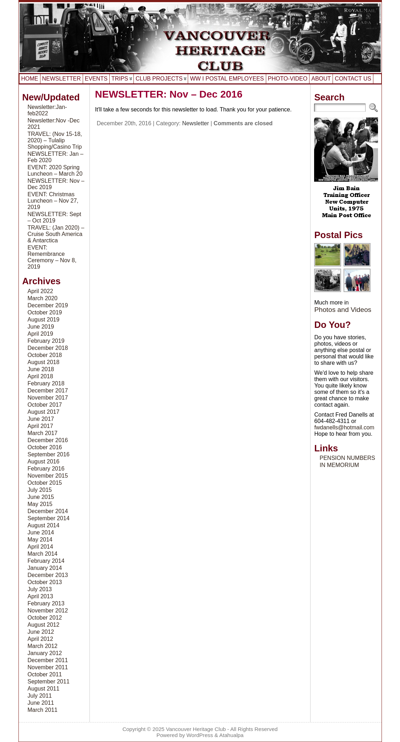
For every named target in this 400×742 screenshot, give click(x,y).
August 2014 (44, 525)
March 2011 (43, 710)
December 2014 (48, 511)
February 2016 (46, 469)
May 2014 (40, 540)
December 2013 (48, 575)
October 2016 (45, 447)
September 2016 (49, 454)
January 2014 (45, 568)
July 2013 (40, 589)
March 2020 (43, 298)
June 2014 (41, 532)
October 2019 (45, 312)
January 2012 (45, 653)
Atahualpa (231, 735)
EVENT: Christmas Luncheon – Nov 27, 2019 (53, 200)
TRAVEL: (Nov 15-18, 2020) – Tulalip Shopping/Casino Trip (55, 140)
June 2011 (41, 703)
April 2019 (40, 334)
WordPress (199, 735)
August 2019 (44, 320)
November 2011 (48, 667)
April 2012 (40, 639)
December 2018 (48, 348)
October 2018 (45, 355)
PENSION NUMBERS (347, 458)
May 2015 (40, 504)
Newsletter (195, 123)
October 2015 (45, 483)
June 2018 (41, 369)
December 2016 (48, 440)
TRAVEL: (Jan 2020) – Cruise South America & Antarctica (56, 234)
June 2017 (41, 419)
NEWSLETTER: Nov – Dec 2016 (168, 94)
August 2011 (44, 689)
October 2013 (45, 582)
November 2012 (48, 611)
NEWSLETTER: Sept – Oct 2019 (54, 217)
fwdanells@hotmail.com (344, 427)
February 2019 (46, 341)
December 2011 (48, 660)
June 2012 (41, 632)
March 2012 (43, 646)
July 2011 (40, 696)
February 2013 (46, 603)
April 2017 (40, 426)
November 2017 (48, 398)
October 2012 (45, 618)
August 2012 (44, 625)
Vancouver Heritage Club (196, 729)
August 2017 (44, 412)
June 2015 (41, 497)
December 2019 (48, 305)
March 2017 (43, 433)
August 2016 (44, 461)
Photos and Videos (342, 309)
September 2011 (49, 681)
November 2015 (48, 476)
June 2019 (41, 327)
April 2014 (40, 547)
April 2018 (40, 376)
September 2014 (49, 518)
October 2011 (45, 674)
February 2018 (46, 383)
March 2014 (43, 554)
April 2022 (40, 291)
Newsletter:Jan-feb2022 (47, 110)
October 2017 (45, 405)
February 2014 (46, 561)
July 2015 (40, 490)
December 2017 (48, 391)
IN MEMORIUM (339, 465)
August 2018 (44, 362)
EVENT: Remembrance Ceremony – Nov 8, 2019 (52, 257)
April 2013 (40, 596)
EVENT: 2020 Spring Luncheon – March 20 (55, 170)
